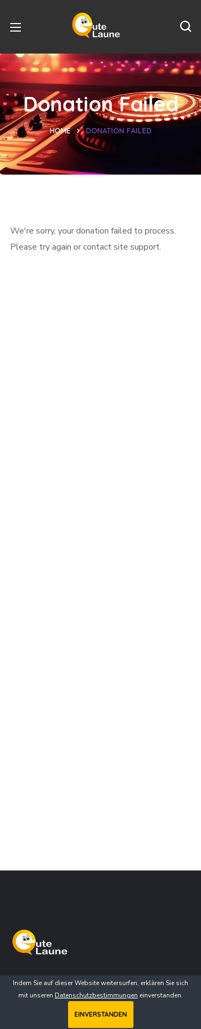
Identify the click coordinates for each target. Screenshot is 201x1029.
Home (60, 131)
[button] (185, 27)
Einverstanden (101, 1014)
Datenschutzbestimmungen (96, 995)
